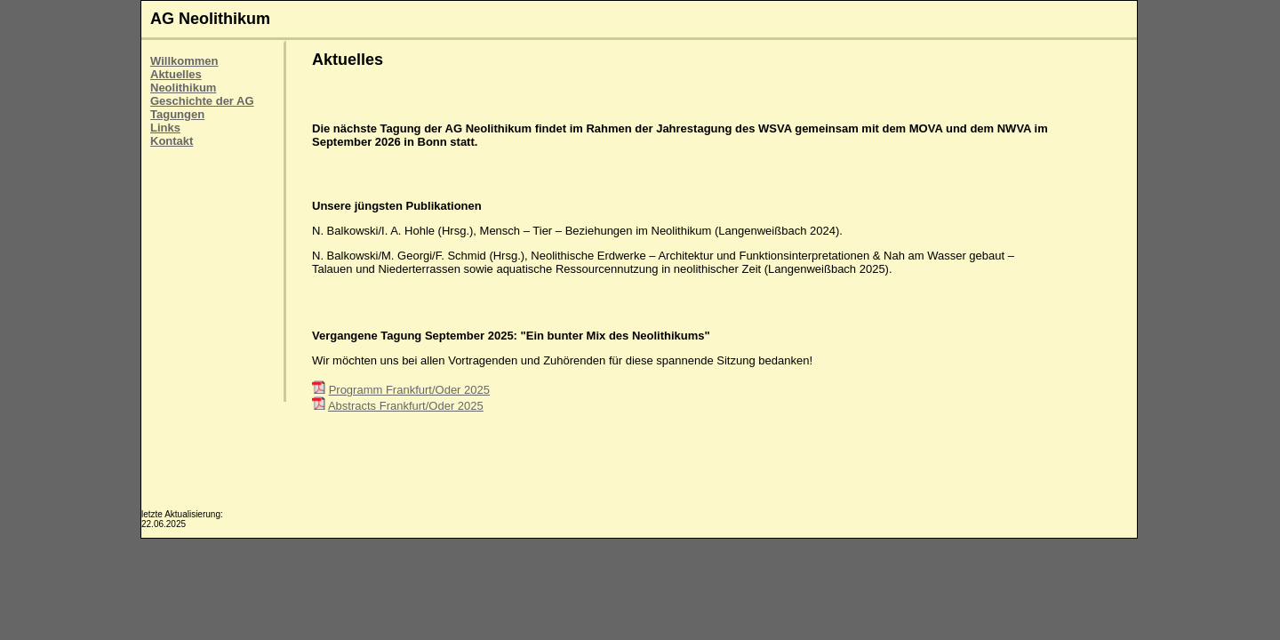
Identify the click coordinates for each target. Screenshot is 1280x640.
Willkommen (184, 61)
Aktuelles (176, 74)
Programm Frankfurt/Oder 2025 (409, 389)
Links (165, 127)
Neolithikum (183, 87)
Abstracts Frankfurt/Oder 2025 (406, 405)
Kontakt (171, 141)
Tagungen (177, 114)
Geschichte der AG (202, 101)
